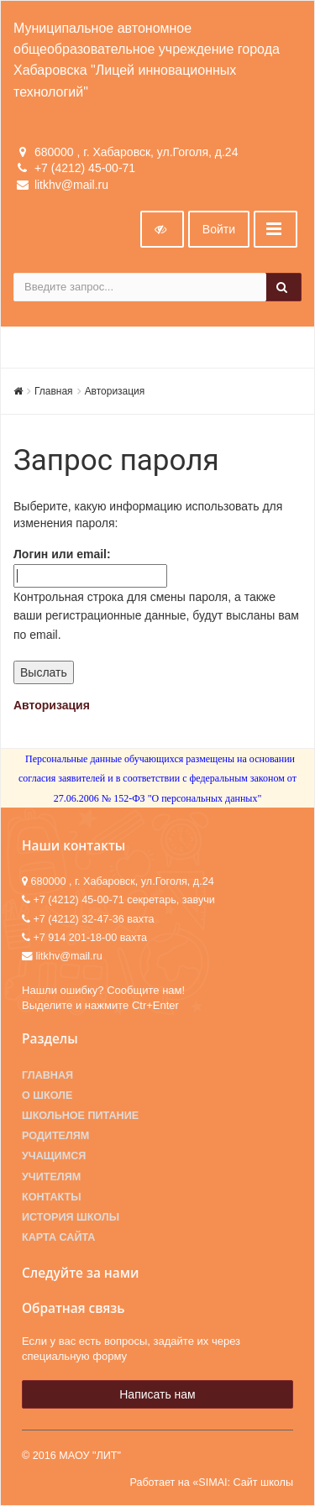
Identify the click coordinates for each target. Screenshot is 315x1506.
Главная (53, 391)
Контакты (51, 1197)
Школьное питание (80, 1116)
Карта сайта (58, 1237)
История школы (70, 1217)
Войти (218, 229)
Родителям (55, 1136)
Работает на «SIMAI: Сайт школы (211, 1482)
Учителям (51, 1177)
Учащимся (54, 1156)
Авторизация (115, 391)
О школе (47, 1095)
